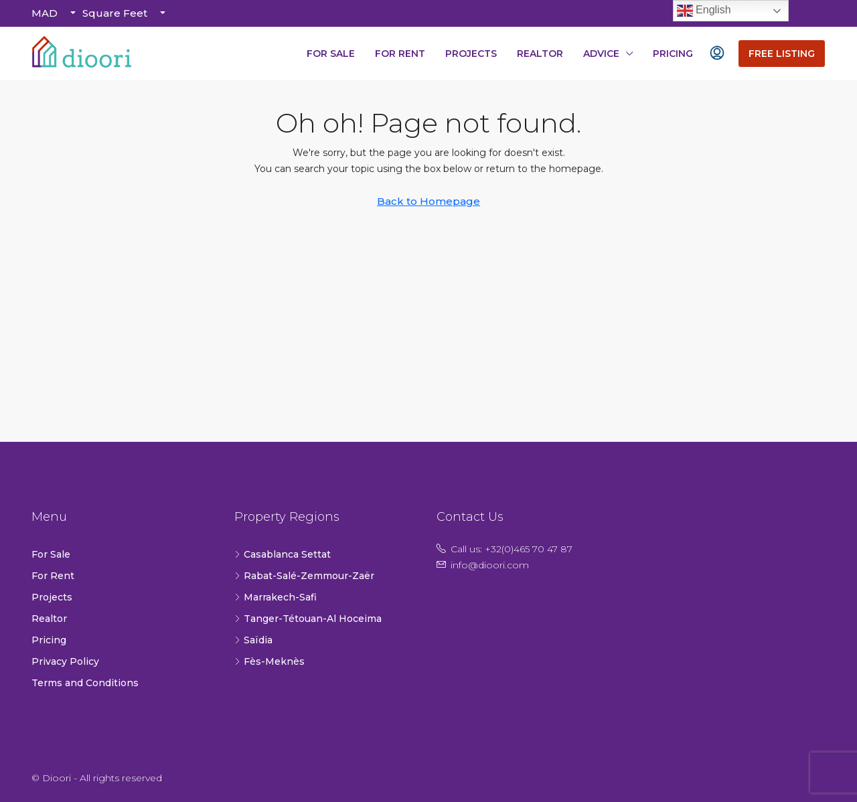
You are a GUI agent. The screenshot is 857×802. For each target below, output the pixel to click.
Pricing (673, 54)
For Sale (331, 54)
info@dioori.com (490, 565)
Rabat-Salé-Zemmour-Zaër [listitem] (304, 576)
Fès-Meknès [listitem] (269, 661)
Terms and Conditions (85, 683)
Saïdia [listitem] (253, 640)
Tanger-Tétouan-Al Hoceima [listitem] (308, 619)
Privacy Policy (65, 661)
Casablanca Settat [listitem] (282, 554)
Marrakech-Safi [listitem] (275, 597)
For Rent (400, 54)
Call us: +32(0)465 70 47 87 (511, 549)
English (704, 11)
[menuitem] (717, 53)
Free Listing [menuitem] (782, 54)
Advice (601, 54)
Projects (471, 54)
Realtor (540, 54)
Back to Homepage (428, 201)
